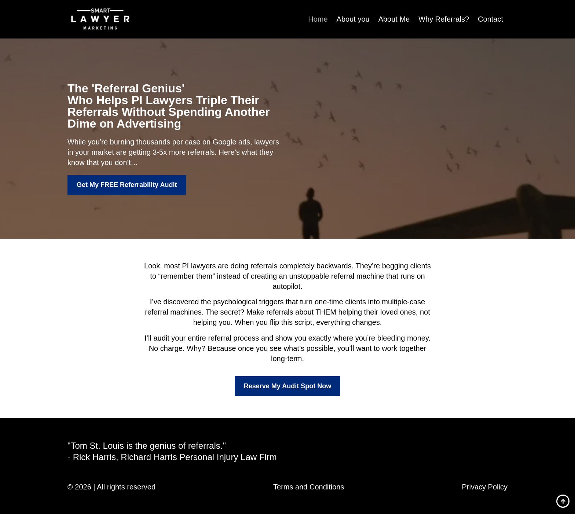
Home (317, 19)
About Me (394, 19)
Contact (490, 19)
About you (353, 19)
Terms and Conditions (308, 487)
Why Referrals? (443, 19)
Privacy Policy (485, 487)
